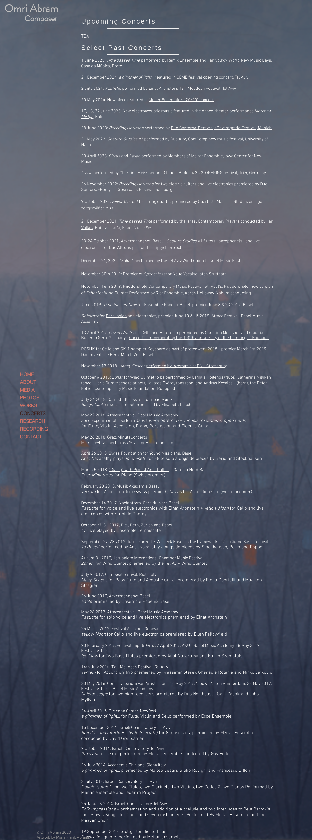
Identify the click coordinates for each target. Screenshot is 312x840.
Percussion (116, 316)
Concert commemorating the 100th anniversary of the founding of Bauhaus (199, 338)
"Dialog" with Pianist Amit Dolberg (140, 470)
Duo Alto (117, 247)
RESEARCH (32, 421)
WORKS (28, 405)
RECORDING (34, 429)
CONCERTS (33, 413)
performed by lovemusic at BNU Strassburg (186, 366)
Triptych (160, 247)
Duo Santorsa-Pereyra (192, 128)
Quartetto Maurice (215, 201)
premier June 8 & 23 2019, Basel (222, 304)
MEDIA (27, 390)
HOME (27, 374)
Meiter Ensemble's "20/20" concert (181, 100)
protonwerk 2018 (201, 349)
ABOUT (28, 382)
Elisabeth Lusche (177, 404)
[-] (34, 13)
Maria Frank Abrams (73, 837)
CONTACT (31, 437)
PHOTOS (29, 398)
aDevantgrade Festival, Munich (243, 128)
